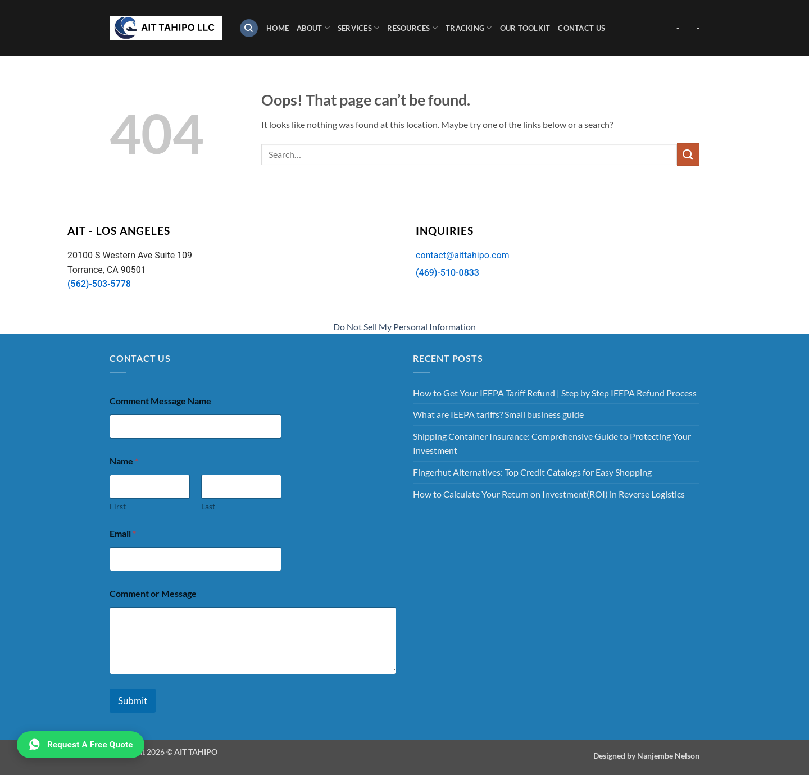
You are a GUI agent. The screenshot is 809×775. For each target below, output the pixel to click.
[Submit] (688, 154)
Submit (132, 700)
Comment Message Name (160, 400)
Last (208, 506)
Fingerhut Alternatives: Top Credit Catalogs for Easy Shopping (532, 472)
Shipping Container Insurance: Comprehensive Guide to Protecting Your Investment (552, 443)
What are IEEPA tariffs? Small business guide (498, 414)
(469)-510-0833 (447, 272)
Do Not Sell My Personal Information (404, 326)
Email (123, 533)
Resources (412, 27)
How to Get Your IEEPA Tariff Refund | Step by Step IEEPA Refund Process (555, 393)
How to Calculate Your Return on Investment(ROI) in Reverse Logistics (549, 494)
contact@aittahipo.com (463, 255)
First (118, 506)
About (313, 27)
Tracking (469, 27)
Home (277, 28)
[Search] (249, 28)
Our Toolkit (525, 28)
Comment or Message (153, 593)
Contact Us (581, 28)
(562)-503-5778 (99, 284)
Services (359, 27)
